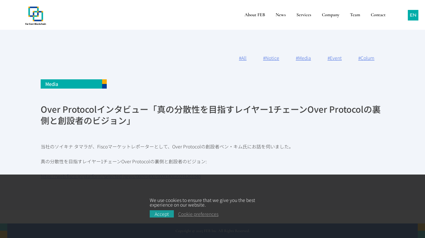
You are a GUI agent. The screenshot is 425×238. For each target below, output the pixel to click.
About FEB (255, 15)
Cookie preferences (198, 214)
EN (413, 15)
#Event (335, 58)
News (281, 15)
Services (303, 15)
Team (355, 15)
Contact (378, 15)
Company (330, 15)
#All (243, 58)
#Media (303, 58)
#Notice (271, 58)
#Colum (366, 58)
